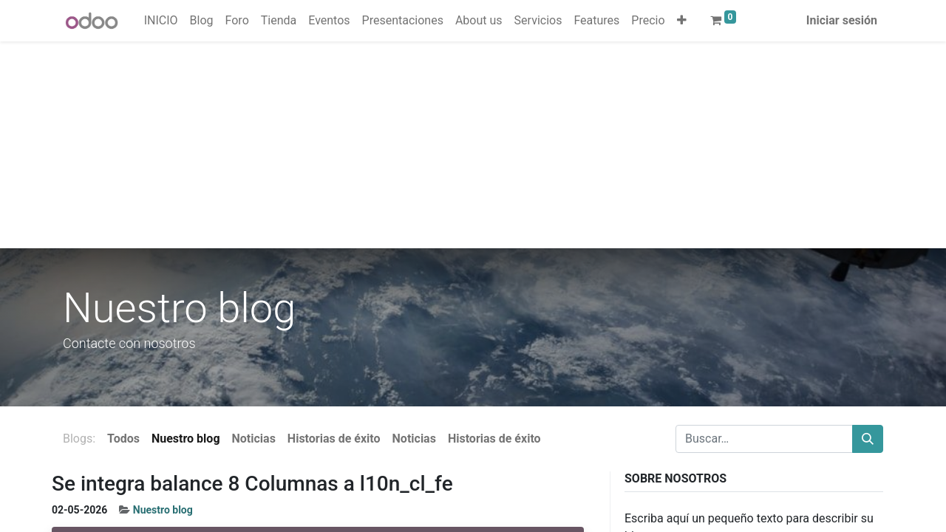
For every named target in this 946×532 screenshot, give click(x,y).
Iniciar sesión (841, 20)
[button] (682, 20)
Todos (123, 439)
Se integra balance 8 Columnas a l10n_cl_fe (252, 483)
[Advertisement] (443, 144)
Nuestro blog (163, 510)
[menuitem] (161, 20)
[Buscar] (867, 439)
